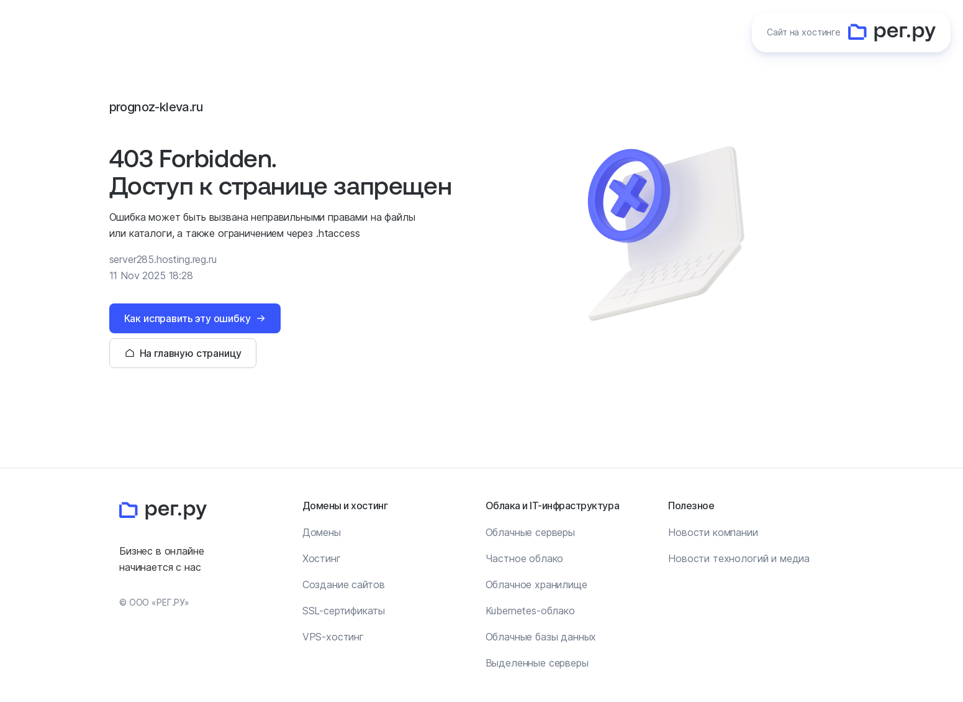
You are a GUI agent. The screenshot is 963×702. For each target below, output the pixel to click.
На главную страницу (191, 353)
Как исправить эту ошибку (187, 318)
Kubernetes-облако (530, 610)
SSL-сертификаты (343, 610)
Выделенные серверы (537, 663)
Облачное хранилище (536, 584)
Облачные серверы (530, 532)
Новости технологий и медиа (739, 558)
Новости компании (712, 532)
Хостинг (321, 558)
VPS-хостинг (333, 636)
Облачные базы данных (541, 636)
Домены (321, 532)
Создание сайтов (343, 584)
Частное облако (525, 558)
